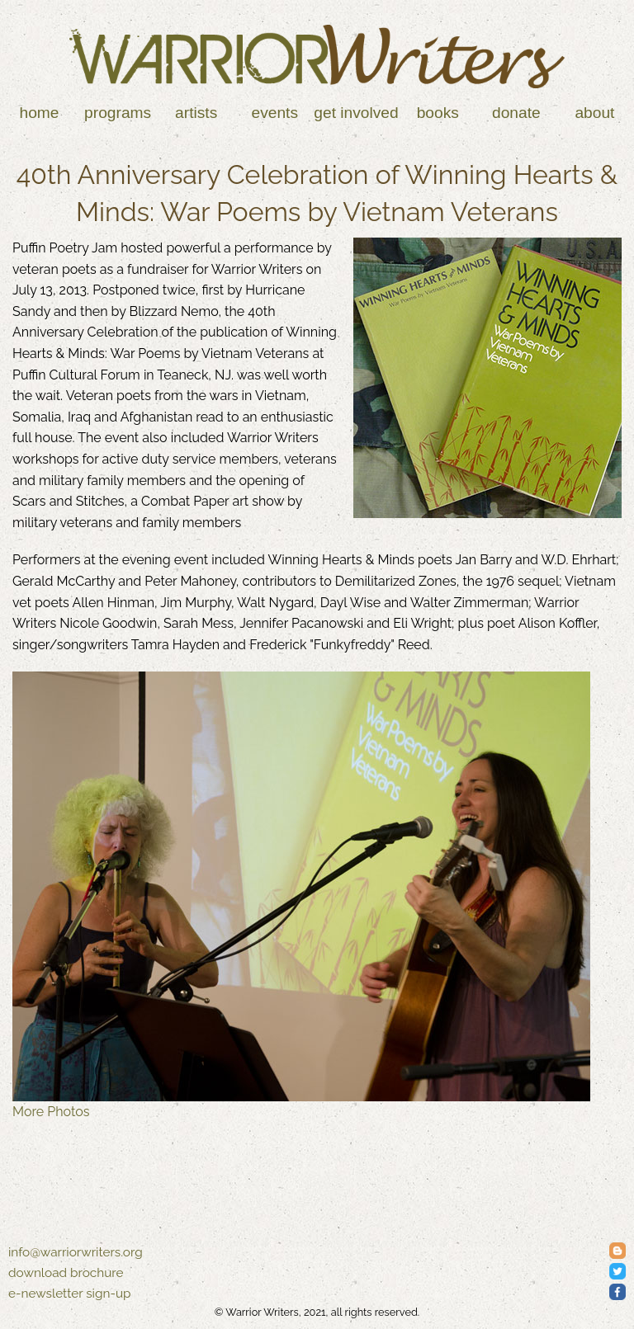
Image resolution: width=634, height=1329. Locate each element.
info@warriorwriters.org (75, 1252)
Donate (516, 112)
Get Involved (356, 112)
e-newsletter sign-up (69, 1293)
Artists (196, 112)
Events (275, 112)
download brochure (65, 1272)
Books (438, 112)
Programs (117, 112)
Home (39, 112)
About (594, 112)
